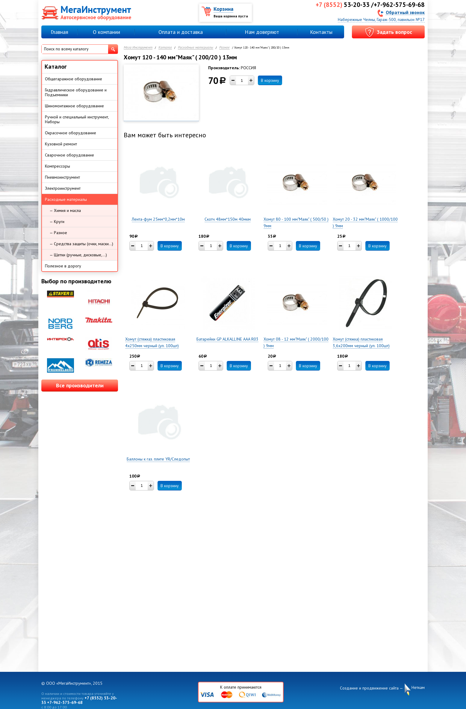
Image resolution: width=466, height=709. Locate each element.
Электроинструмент (63, 188)
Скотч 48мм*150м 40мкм (228, 219)
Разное (224, 47)
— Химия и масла (65, 210)
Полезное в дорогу (63, 266)
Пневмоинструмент (62, 177)
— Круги (56, 221)
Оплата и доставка (180, 31)
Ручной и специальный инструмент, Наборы (77, 119)
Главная (59, 31)
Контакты (321, 31)
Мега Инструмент (138, 47)
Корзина (223, 8)
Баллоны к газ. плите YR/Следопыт (158, 459)
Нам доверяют (262, 31)
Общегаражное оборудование (73, 79)
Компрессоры (57, 166)
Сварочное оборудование (69, 155)
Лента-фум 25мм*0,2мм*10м (158, 219)
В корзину (270, 80)
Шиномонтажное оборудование (74, 106)
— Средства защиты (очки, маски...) (81, 243)
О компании (106, 31)
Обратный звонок (405, 12)
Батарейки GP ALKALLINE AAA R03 (227, 339)
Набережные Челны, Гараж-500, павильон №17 (381, 19)
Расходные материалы (195, 47)
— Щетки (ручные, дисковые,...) (78, 255)
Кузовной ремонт (61, 144)
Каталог (165, 47)
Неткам (418, 687)
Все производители (80, 385)
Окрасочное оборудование (70, 133)
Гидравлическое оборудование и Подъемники (76, 92)
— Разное (58, 232)
